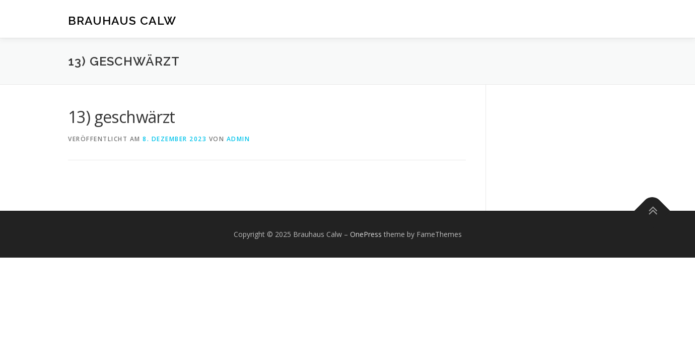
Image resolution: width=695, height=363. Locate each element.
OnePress (366, 234)
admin (238, 139)
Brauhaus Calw (122, 20)
